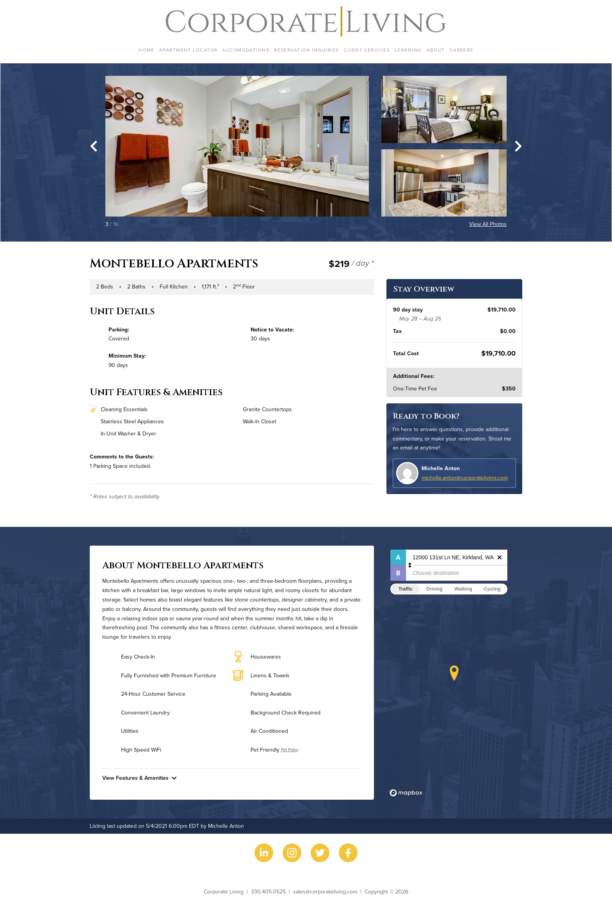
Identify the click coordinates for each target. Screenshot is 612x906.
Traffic (406, 589)
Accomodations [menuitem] (245, 50)
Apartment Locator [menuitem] (188, 50)
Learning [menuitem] (408, 50)
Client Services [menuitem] (366, 50)
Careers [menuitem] (461, 50)
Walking (463, 589)
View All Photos (488, 224)
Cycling (492, 589)
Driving (434, 589)
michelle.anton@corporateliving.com (465, 478)
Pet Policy (289, 750)
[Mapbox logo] (406, 792)
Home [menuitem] (147, 50)
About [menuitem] (436, 50)
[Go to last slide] (94, 146)
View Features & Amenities (139, 778)
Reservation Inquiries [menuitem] (306, 50)
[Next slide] (518, 146)
